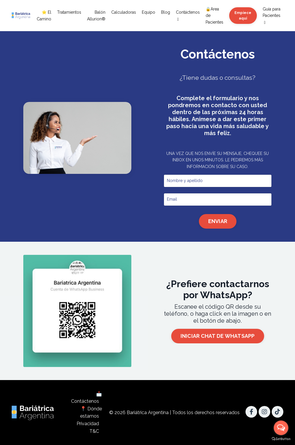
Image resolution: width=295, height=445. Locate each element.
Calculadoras (123, 12)
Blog (165, 12)
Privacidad (88, 423)
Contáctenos (188, 15)
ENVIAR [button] (217, 221)
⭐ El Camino (44, 15)
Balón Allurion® (96, 15)
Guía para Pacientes (271, 16)
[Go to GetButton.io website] (281, 439)
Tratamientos (69, 12)
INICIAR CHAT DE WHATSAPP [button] (218, 336)
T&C (94, 431)
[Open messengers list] (281, 428)
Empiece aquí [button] (243, 15)
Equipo (148, 12)
